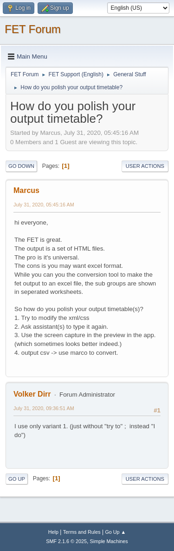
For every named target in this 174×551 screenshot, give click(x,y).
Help (53, 532)
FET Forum (33, 29)
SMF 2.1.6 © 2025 (66, 541)
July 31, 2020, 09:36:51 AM (43, 408)
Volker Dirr (32, 394)
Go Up (16, 479)
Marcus (26, 190)
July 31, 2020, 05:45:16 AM (43, 204)
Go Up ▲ (115, 532)
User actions (145, 166)
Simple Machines (109, 541)
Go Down (21, 166)
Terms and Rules (82, 532)
